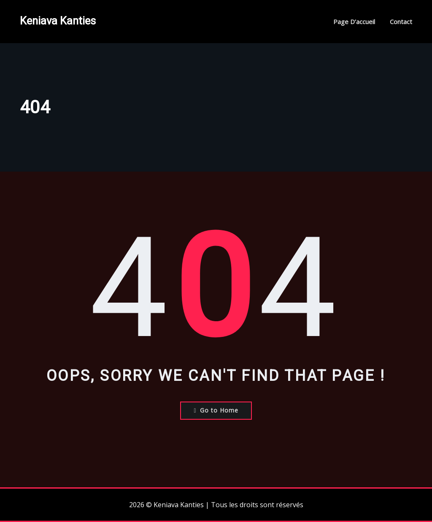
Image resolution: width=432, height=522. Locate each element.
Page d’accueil (354, 21)
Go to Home (216, 410)
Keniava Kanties (58, 20)
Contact (401, 21)
